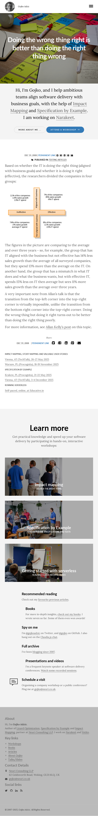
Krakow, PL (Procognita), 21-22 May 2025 (28, 374)
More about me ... (29, 130)
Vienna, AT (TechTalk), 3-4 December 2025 (29, 379)
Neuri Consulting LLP (41, 732)
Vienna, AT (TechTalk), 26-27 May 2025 (27, 359)
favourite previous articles (53, 599)
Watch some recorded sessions (58, 670)
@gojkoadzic (33, 633)
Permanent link (46, 155)
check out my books (69, 614)
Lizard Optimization (28, 728)
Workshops (14, 743)
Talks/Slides (15, 759)
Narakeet (65, 117)
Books (11, 747)
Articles (12, 751)
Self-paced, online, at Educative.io (24, 390)
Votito (85, 732)
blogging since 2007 (44, 651)
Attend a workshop (65, 129)
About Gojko (15, 755)
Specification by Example (62, 110)
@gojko (63, 633)
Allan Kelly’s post (58, 327)
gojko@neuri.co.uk (44, 689)
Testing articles (58, 160)
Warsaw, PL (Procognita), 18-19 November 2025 (32, 364)
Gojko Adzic (10, 6)
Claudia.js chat (49, 637)
